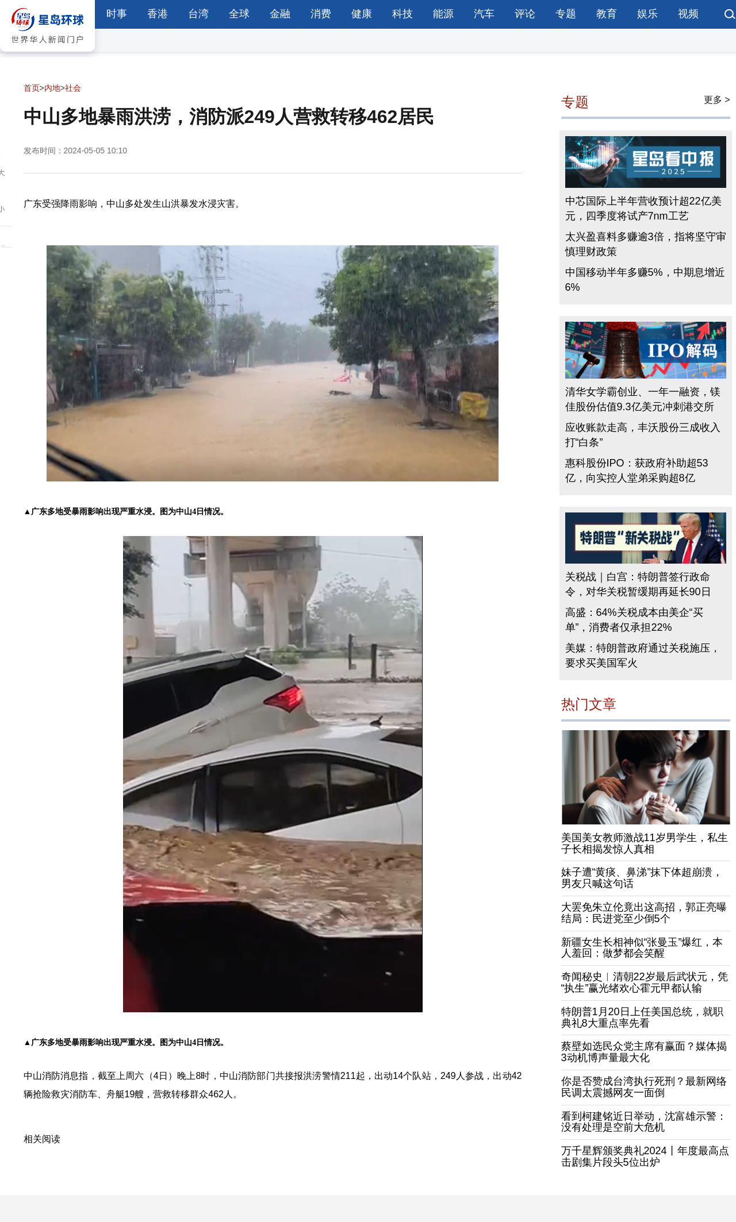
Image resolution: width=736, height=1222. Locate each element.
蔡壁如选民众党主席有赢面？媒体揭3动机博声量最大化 (644, 1051)
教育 (606, 14)
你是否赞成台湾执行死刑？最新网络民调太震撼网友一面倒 (644, 1086)
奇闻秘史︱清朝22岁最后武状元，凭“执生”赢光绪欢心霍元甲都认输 (644, 982)
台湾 (198, 14)
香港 (157, 14)
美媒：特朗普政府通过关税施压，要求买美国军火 (642, 655)
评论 (525, 14)
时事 (116, 14)
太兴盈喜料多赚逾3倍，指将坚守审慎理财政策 (645, 244)
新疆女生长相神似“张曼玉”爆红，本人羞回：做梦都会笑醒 (642, 947)
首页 (32, 87)
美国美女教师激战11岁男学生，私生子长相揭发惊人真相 (644, 843)
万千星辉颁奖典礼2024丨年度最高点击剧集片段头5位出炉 (645, 1156)
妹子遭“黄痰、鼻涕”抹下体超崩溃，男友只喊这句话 (642, 877)
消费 (320, 14)
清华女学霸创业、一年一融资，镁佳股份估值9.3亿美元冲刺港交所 (642, 399)
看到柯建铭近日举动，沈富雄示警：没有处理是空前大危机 (644, 1122)
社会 (73, 87)
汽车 (484, 14)
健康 (361, 14)
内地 (52, 87)
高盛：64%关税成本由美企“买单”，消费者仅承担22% (634, 620)
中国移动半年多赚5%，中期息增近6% (645, 280)
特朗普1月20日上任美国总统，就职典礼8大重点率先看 (642, 1017)
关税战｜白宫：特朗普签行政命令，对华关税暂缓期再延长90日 (638, 584)
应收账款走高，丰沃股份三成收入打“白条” (642, 435)
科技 (402, 14)
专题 (565, 14)
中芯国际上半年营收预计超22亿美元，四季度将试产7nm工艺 (643, 208)
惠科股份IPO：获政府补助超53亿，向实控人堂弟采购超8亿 (636, 470)
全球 (239, 14)
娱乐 (647, 14)
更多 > (717, 100)
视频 (688, 14)
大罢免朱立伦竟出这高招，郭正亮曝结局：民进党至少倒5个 (644, 912)
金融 (280, 14)
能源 (443, 14)
